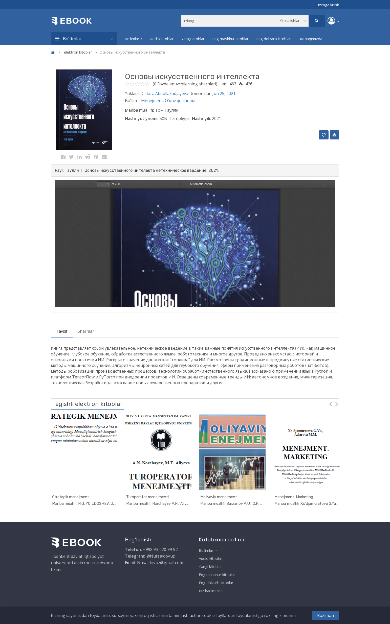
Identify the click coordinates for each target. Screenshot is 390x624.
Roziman (325, 615)
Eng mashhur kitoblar (230, 38)
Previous (330, 403)
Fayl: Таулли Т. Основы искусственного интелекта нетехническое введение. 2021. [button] (137, 170)
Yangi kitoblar (193, 38)
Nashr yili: (201, 118)
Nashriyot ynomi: (141, 118)
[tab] (195, 170)
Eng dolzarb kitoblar (273, 38)
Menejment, (153, 100)
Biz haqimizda (310, 38)
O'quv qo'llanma (180, 100)
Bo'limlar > (134, 38)
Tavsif (62, 331)
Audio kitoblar (162, 38)
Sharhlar (86, 331)
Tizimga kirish (327, 4)
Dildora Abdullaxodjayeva (164, 93)
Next (336, 403)
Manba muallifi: (139, 110)
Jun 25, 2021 (223, 93)
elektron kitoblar (78, 52)
